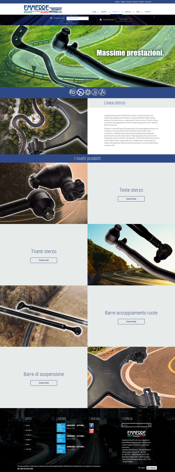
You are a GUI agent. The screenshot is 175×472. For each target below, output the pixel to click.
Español (141, 2)
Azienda (104, 12)
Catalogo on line (57, 18)
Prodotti (116, 12)
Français (129, 2)
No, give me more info (25, 469)
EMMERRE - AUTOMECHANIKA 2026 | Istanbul (76, 436)
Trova (70, 21)
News (138, 12)
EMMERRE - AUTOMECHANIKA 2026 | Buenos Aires (76, 447)
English (123, 2)
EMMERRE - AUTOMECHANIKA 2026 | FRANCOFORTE (76, 425)
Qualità (128, 12)
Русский (148, 2)
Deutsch (135, 2)
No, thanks (151, 468)
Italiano (117, 2)
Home (94, 12)
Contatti (148, 12)
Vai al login (123, 20)
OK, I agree (141, 468)
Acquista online (107, 19)
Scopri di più (131, 199)
